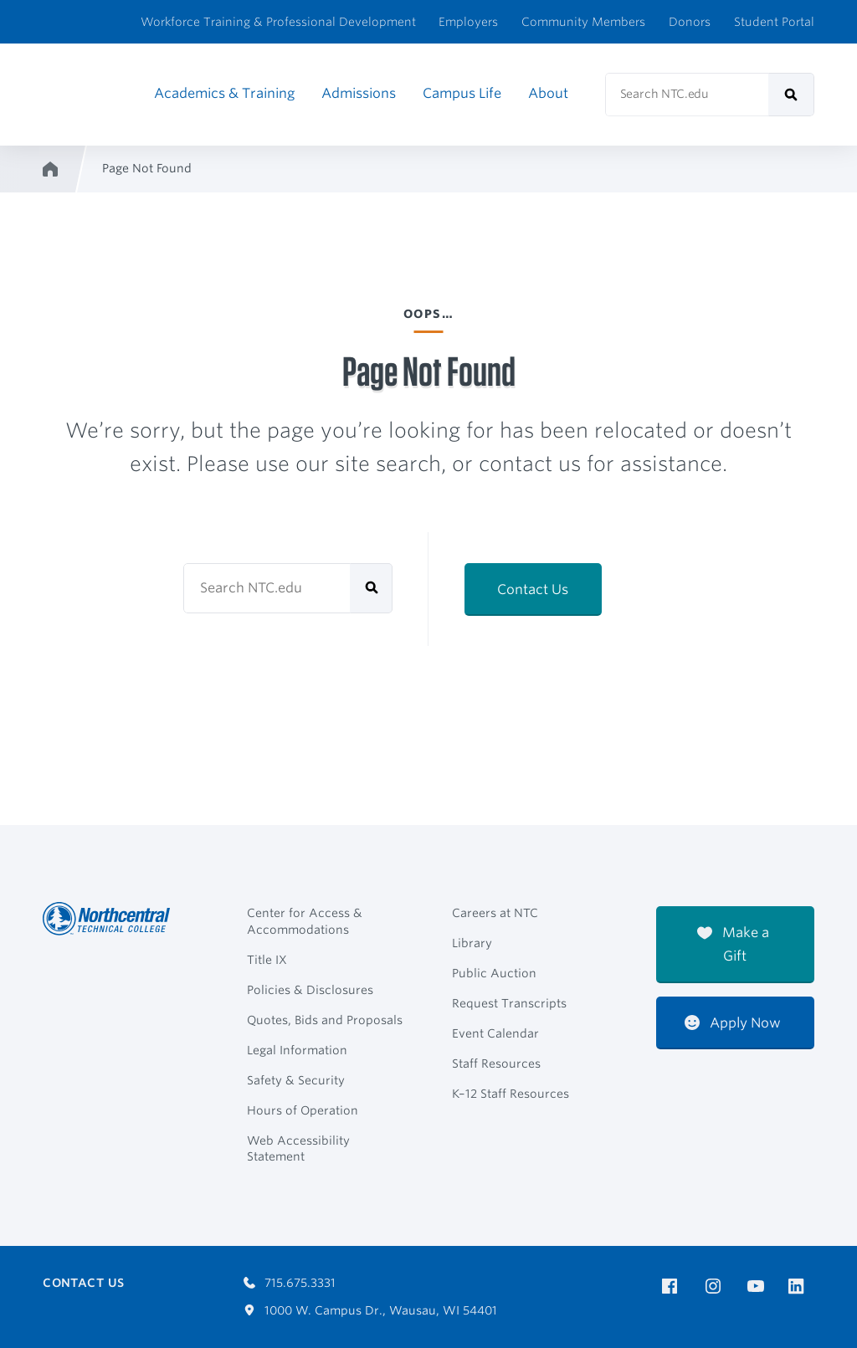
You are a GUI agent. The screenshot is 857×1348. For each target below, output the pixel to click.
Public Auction (494, 973)
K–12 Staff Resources (510, 1093)
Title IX (267, 959)
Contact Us (532, 589)
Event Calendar (495, 1033)
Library (472, 943)
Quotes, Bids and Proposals (325, 1020)
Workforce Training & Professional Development (278, 21)
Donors (690, 21)
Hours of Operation (302, 1110)
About (548, 93)
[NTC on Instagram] (716, 1286)
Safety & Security (296, 1080)
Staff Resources (496, 1063)
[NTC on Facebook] (672, 1286)
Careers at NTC (495, 913)
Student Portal (774, 21)
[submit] (791, 94)
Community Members (583, 21)
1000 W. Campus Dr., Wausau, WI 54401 (370, 1310)
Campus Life (462, 93)
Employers (468, 21)
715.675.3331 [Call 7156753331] (290, 1282)
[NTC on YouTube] (759, 1286)
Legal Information (297, 1050)
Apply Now (733, 1023)
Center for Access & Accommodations (304, 921)
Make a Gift (733, 944)
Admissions (358, 93)
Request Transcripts (509, 1003)
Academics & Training (224, 93)
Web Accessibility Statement (298, 1149)
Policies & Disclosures (310, 990)
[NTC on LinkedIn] (801, 1288)
